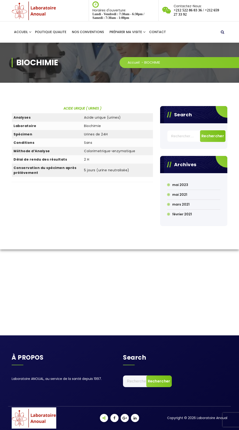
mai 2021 (179, 194)
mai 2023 (180, 184)
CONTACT (157, 32)
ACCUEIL (21, 32)
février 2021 (182, 214)
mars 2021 (181, 204)
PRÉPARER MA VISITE (125, 32)
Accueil (134, 62)
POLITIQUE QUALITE (50, 32)
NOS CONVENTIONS (88, 32)
